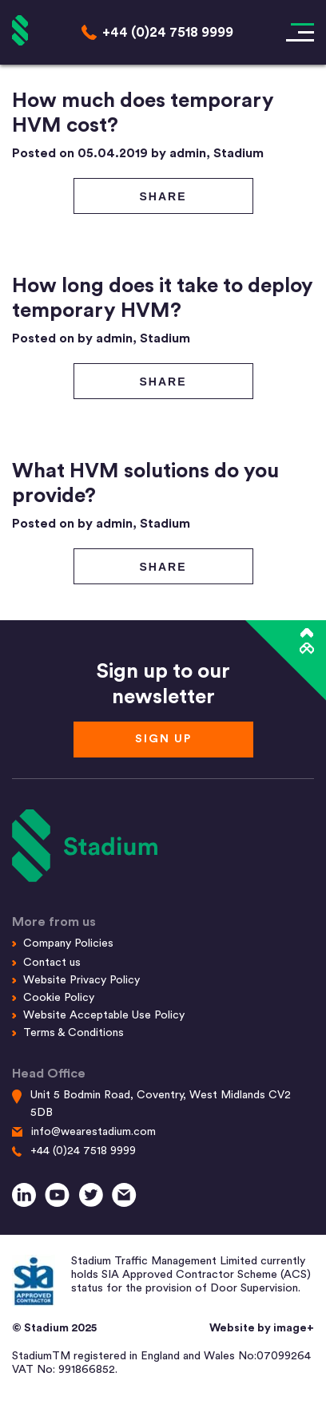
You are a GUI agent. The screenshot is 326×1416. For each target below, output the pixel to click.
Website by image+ (261, 1328)
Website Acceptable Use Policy (104, 1015)
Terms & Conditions (73, 1032)
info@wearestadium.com (93, 1131)
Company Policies (68, 943)
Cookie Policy (58, 997)
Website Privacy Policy (81, 980)
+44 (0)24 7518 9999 (83, 1151)
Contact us (52, 962)
